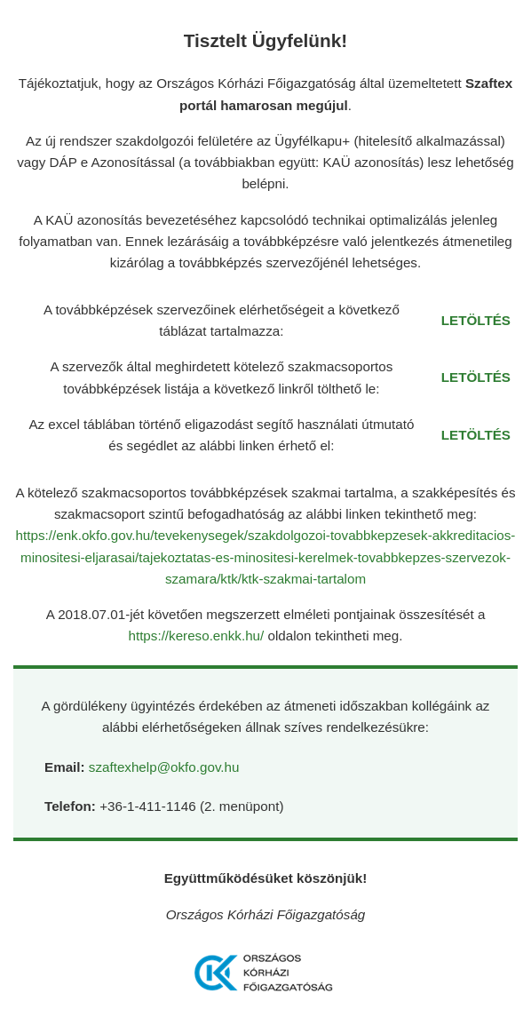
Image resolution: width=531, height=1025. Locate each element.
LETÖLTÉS (476, 320)
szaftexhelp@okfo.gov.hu (164, 767)
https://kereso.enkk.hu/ (197, 635)
